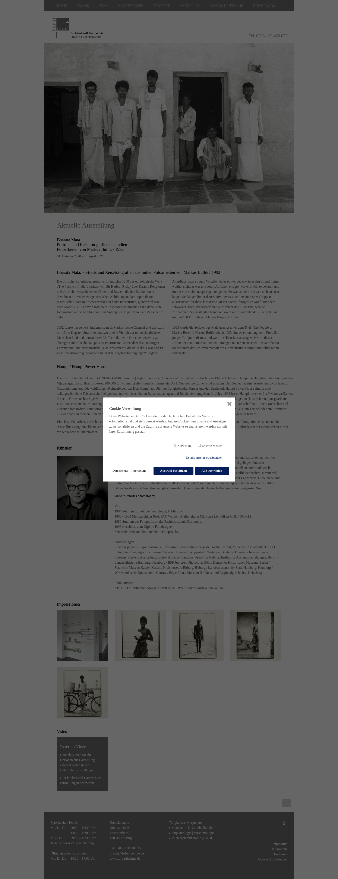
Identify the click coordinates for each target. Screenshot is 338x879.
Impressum (139, 470)
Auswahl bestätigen (173, 470)
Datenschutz (120, 470)
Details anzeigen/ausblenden (204, 458)
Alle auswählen (211, 470)
